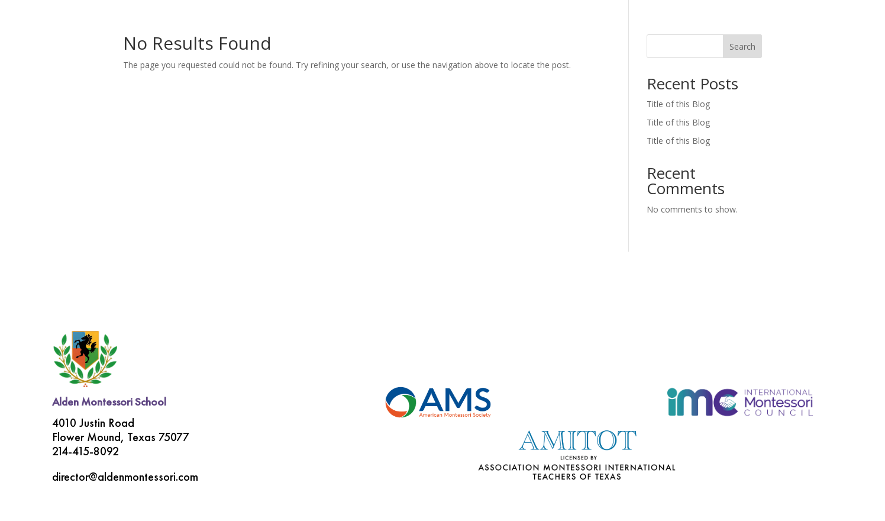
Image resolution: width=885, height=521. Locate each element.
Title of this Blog (678, 104)
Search (742, 46)
